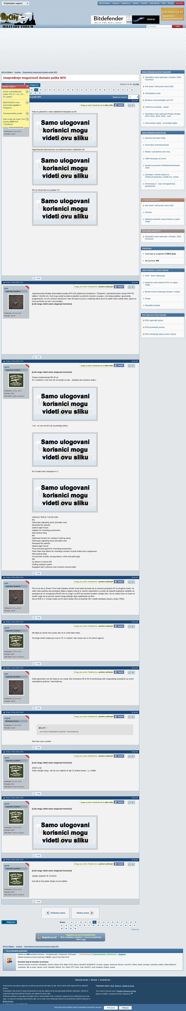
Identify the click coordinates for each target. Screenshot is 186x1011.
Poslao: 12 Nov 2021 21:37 (14, 282)
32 (86, 90)
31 (82, 90)
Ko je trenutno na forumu (16, 951)
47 (135, 925)
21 (36, 90)
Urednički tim (105, 980)
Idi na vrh (136, 929)
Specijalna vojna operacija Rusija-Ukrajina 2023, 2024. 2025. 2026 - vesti (163, 303)
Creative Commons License (126, 991)
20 (31, 90)
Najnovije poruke (81, 980)
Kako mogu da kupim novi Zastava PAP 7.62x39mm (14, 121)
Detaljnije (122, 954)
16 (71, 922)
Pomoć (170, 3)
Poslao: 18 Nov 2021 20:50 (14, 798)
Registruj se (126, 3)
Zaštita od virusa (128, 986)
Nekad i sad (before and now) (157, 340)
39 (118, 90)
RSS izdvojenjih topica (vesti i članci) (160, 250)
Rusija (147, 215)
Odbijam (125, 1008)
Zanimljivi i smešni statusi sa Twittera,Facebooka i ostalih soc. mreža (161, 364)
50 (35, 93)
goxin (6, 367)
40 (123, 90)
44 (121, 925)
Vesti (112, 986)
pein (6, 288)
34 (95, 90)
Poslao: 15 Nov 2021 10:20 (14, 752)
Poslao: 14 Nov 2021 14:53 (14, 361)
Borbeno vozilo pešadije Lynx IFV (159, 288)
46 (130, 925)
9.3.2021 (136, 84)
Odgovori (34, 85)
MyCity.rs (118, 986)
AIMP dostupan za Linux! (155, 346)
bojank (7, 718)
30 (77, 90)
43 (116, 925)
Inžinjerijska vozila (152, 281)
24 (50, 90)
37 (109, 90)
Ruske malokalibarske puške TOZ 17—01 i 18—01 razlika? (14, 94)
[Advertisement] (93, 51)
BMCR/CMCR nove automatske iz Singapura (12, 105)
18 (81, 922)
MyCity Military (104, 3)
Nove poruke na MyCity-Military (156, 260)
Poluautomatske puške (12, 113)
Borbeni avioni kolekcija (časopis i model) (162, 208)
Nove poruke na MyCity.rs (154, 321)
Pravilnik (144, 3)
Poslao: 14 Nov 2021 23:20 (14, 668)
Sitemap (94, 980)
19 (85, 922)
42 (132, 90)
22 (41, 90)
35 (100, 90)
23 (45, 90)
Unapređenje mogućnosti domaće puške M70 (40, 72)
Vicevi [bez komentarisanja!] (157, 333)
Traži (163, 3)
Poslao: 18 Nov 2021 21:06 (14, 860)
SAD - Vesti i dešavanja (155, 192)
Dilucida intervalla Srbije (155, 326)
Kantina (135, 3)
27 (63, 90)
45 (126, 925)
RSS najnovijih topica (154, 237)
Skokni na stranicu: (120, 97)
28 (68, 90)
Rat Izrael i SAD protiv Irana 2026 (159, 122)
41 (127, 90)
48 (62, 928)
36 (104, 90)
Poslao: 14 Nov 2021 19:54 (14, 577)
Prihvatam (111, 1008)
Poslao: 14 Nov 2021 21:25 (14, 622)
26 (59, 90)
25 (54, 90)
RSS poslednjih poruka (154, 243)
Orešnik (148, 128)
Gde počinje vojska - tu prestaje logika (161, 311)
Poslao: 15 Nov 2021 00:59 (14, 712)
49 (31, 93)
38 (114, 90)
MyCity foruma (8, 1001)
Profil (38, 278)
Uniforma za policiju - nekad (156, 295)
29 (72, 90)
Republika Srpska (152, 222)
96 (40, 93)
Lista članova (154, 3)
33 (91, 90)
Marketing (179, 3)
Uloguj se (115, 3)
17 (76, 922)
